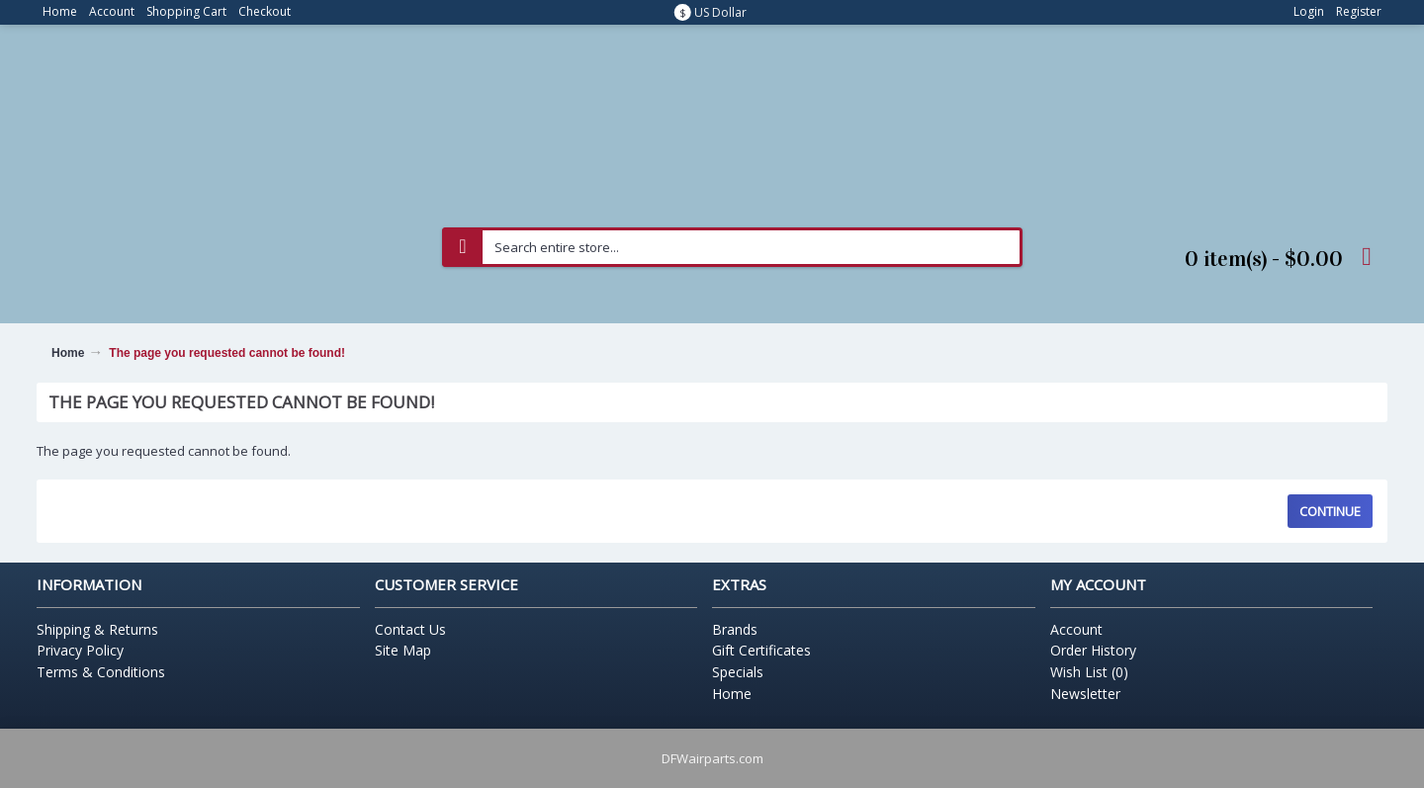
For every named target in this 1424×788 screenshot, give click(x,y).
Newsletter (1085, 693)
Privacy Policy (80, 650)
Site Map (403, 650)
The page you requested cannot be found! (227, 353)
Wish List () (1089, 671)
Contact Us (410, 629)
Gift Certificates (761, 650)
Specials (737, 671)
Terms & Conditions (101, 671)
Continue (1330, 511)
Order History (1093, 650)
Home (67, 353)
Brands (734, 629)
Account (1076, 629)
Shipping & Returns (97, 629)
